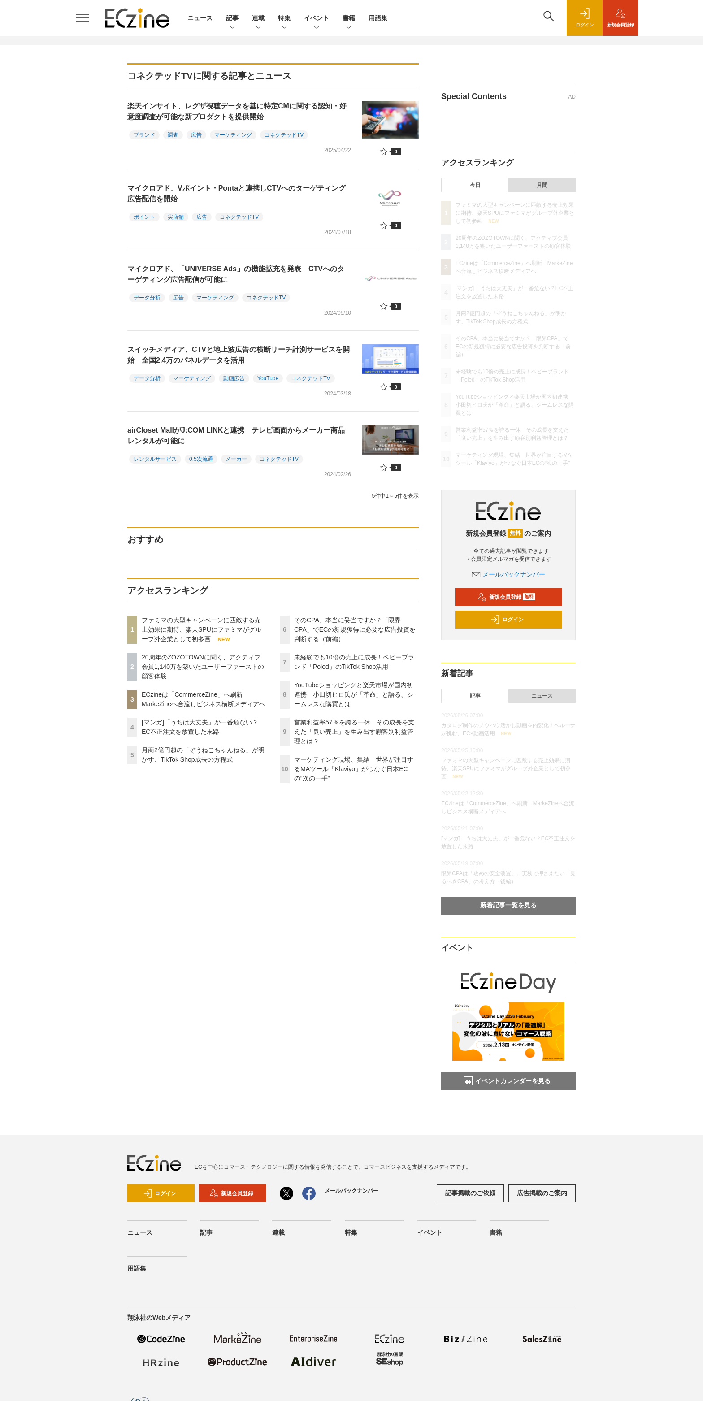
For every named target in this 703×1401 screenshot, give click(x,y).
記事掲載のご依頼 (470, 1193)
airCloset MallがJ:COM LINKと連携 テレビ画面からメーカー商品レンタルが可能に (236, 435)
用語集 (378, 18)
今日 (475, 185)
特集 (284, 18)
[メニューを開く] (82, 18)
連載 (258, 18)
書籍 (349, 18)
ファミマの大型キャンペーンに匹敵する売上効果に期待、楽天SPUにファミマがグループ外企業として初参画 (201, 629)
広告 (196, 135)
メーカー (236, 459)
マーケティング (233, 135)
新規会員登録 (506, 597)
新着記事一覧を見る (508, 905)
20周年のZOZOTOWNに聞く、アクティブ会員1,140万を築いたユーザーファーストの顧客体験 (203, 667)
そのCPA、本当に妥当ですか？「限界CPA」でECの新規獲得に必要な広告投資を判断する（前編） (355, 629)
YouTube (267, 378)
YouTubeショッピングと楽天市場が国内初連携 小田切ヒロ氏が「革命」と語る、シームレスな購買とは (353, 694)
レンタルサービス (155, 459)
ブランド (144, 135)
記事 (232, 18)
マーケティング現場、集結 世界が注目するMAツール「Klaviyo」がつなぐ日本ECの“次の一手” (353, 769)
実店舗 (176, 217)
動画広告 (234, 378)
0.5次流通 (201, 459)
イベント (316, 18)
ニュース (200, 18)
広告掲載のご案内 (542, 1193)
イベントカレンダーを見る (507, 1080)
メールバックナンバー (508, 574)
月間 (542, 185)
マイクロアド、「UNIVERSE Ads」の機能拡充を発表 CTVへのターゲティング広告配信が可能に (235, 274)
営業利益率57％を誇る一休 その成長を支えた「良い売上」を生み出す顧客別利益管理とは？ (354, 732)
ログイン (507, 619)
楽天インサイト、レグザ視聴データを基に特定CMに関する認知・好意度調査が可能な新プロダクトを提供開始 (237, 111)
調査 (173, 135)
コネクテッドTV (284, 135)
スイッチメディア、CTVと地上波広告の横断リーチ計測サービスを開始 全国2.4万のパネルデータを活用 (238, 355)
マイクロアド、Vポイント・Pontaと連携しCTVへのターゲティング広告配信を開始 (236, 193)
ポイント (144, 217)
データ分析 (147, 298)
